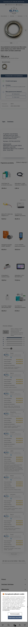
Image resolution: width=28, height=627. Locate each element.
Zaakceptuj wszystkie (15, 617)
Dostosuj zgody (14, 614)
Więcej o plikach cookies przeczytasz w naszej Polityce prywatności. (12, 609)
